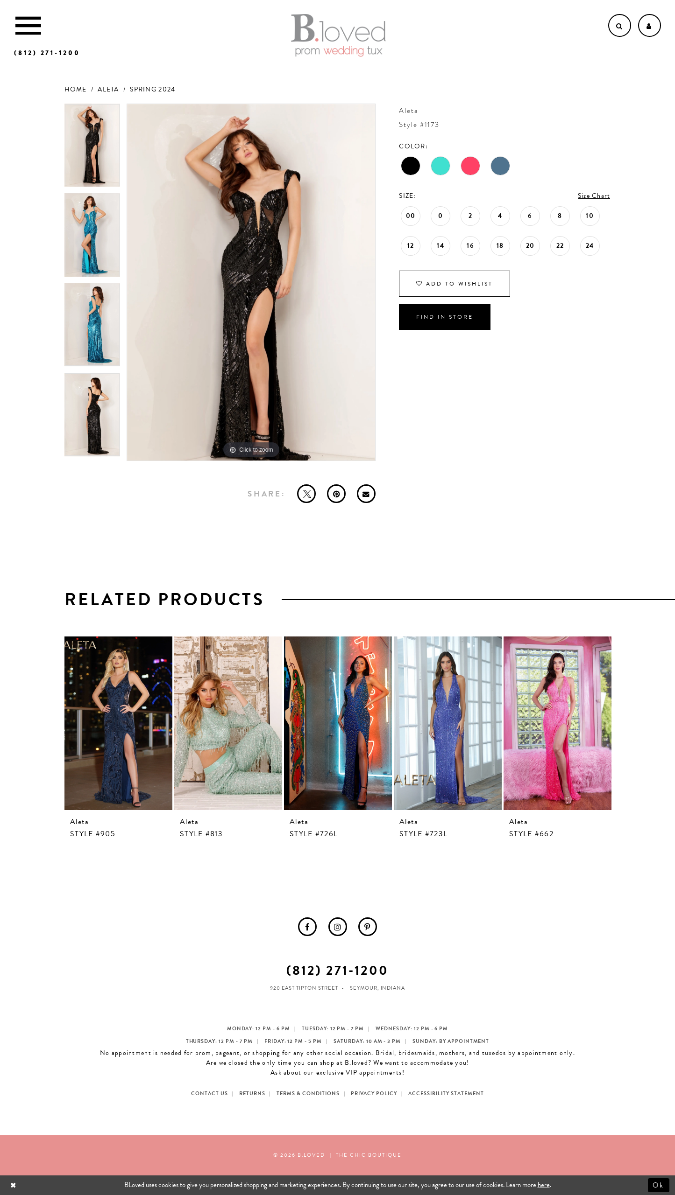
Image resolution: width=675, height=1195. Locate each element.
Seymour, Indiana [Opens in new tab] (377, 988)
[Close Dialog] (14, 1185)
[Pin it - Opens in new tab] (336, 493)
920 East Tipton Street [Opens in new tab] (304, 988)
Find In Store (444, 317)
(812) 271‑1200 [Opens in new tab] (337, 970)
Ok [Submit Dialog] (659, 1185)
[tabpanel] (92, 149)
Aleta (108, 89)
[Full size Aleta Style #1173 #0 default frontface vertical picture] (251, 282)
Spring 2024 (152, 89)
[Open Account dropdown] (649, 25)
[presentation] (118, 723)
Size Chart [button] (594, 196)
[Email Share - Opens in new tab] (366, 493)
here (544, 1185)
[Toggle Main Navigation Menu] (28, 25)
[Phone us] (47, 53)
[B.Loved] (338, 35)
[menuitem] (307, 926)
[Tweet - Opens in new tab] (306, 493)
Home (75, 89)
